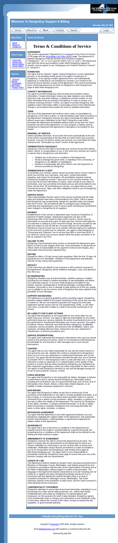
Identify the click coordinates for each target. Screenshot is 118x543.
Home (14, 43)
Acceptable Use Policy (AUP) (59, 56)
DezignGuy (54, 524)
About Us (16, 45)
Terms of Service (15, 80)
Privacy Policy (18, 87)
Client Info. (16, 60)
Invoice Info (17, 62)
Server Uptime (18, 64)
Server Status (18, 66)
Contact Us (16, 47)
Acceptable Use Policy (16, 84)
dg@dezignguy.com (47, 529)
